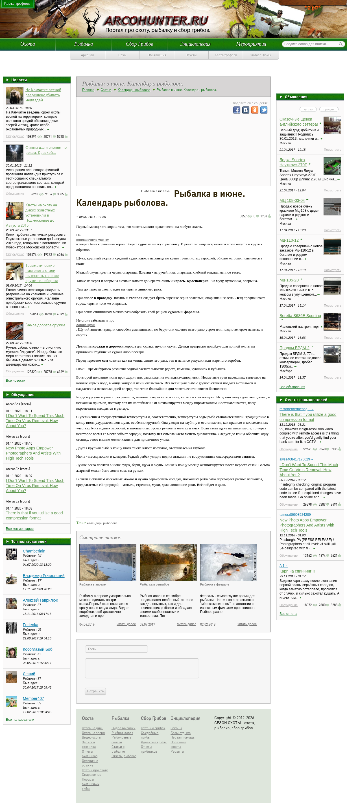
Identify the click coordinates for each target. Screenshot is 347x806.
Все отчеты (288, 614)
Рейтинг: (30, 556)
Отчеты (191, 55)
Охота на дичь (92, 728)
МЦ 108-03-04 (292, 200)
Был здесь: (31, 560)
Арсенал (87, 55)
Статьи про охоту (95, 770)
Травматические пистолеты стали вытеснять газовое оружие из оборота (42, 273)
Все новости (15, 381)
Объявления (157, 55)
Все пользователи (20, 720)
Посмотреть (332, 149)
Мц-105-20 (289, 280)
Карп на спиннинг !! (297, 571)
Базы (122, 55)
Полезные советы (178, 744)
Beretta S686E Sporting (300, 315)
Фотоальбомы (260, 55)
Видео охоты (91, 737)
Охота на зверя (93, 733)
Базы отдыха (181, 733)
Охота (27, 44)
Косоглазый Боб (38, 649)
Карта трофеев (226, 55)
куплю (308, 109)
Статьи (106, 90)
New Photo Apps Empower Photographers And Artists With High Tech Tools (33, 453)
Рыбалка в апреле (92, 584)
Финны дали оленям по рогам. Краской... (46, 150)
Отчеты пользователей (306, 399)
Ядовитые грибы (154, 742)
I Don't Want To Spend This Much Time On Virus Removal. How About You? (35, 420)
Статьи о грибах (153, 728)
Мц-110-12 (289, 240)
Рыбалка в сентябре (154, 584)
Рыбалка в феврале (214, 584)
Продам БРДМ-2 (294, 348)
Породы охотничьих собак (90, 784)
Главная (88, 90)
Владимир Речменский (44, 575)
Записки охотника (89, 744)
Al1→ (284, 566)
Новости (19, 79)
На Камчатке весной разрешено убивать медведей (43, 94)
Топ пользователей (29, 541)
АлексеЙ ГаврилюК (40, 600)
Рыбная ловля (122, 733)
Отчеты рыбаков (124, 756)
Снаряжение (91, 774)
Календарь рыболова (134, 90)
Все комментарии (20, 529)
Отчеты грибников (149, 748)
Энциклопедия (195, 44)
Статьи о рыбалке (118, 748)
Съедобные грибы (149, 735)
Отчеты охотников (89, 753)
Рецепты (177, 751)
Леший (29, 674)
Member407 (33, 698)
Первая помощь (183, 737)
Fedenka (30, 624)
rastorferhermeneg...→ (297, 409)
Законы (176, 728)
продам (329, 109)
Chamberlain (34, 551)
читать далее (126, 624)
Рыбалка (83, 44)
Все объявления (292, 387)
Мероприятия (251, 44)
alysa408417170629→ (296, 459)
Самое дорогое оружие (45, 324)
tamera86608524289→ (297, 515)
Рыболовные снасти (121, 739)
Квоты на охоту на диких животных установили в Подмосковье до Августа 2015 (31, 215)
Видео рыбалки (124, 728)
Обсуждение (15, 136)
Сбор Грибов (139, 44)
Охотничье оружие (90, 763)
